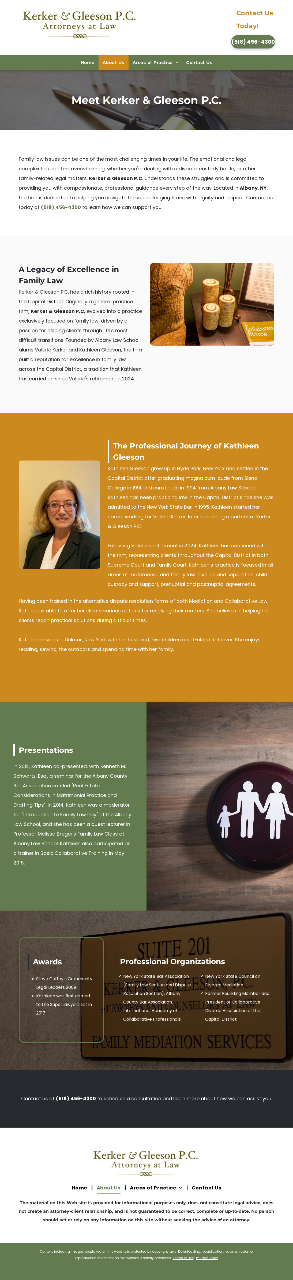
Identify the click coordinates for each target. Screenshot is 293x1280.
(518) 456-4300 (61, 207)
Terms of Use (183, 1258)
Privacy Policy (207, 1258)
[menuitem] (88, 62)
